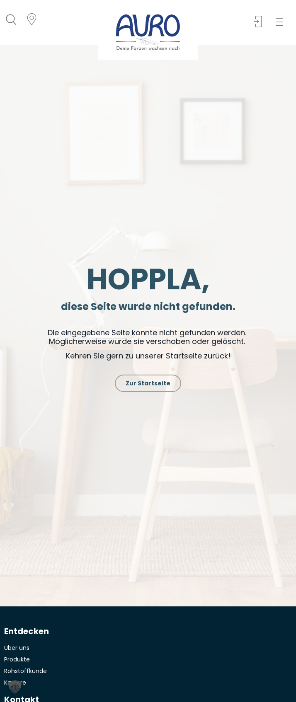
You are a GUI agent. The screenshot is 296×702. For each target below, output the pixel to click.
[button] (282, 22)
